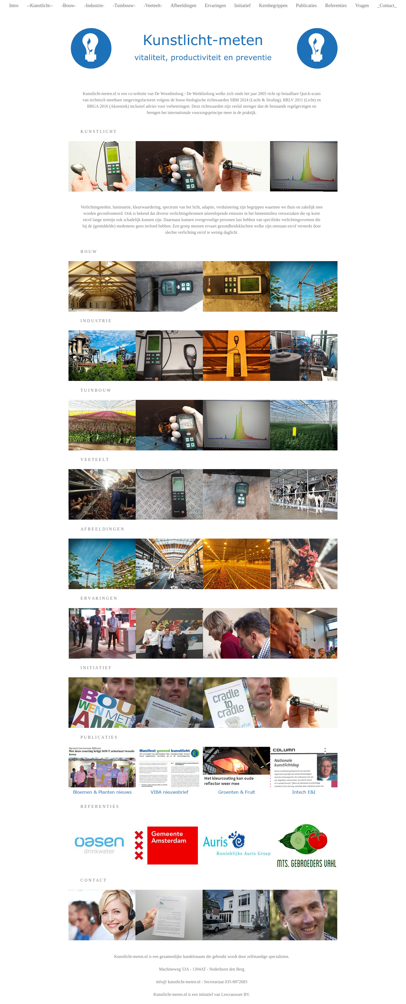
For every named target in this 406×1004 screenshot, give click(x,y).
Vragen (362, 5)
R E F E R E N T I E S (100, 806)
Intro (13, 5)
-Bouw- (68, 5)
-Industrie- (94, 5)
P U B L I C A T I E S (99, 737)
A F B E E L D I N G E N (102, 529)
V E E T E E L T (95, 459)
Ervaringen (215, 5)
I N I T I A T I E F (96, 667)
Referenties (336, 5)
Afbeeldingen (183, 5)
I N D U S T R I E (96, 321)
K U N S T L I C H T (98, 131)
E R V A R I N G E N (99, 598)
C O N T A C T (93, 880)
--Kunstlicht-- (40, 5)
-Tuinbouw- (124, 5)
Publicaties (306, 5)
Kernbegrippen (273, 5)
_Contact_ (387, 5)
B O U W (89, 251)
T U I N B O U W (96, 390)
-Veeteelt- (153, 5)
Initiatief (242, 5)
